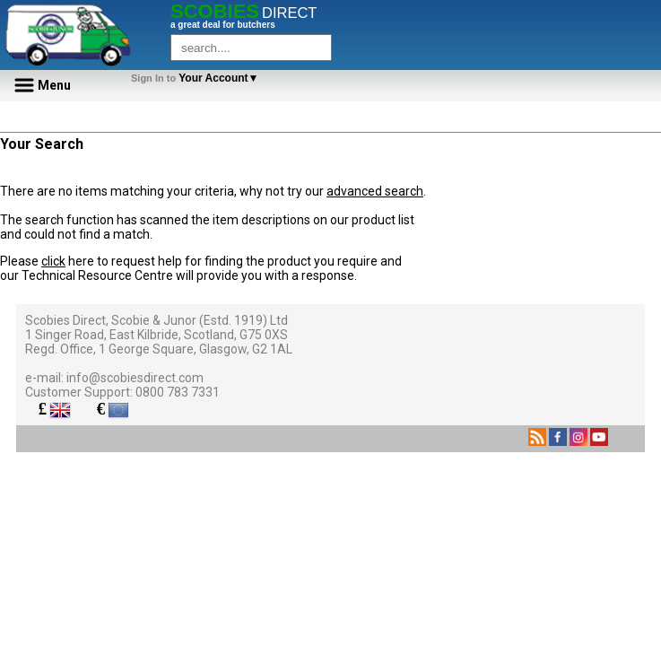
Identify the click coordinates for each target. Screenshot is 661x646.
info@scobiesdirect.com (135, 378)
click (53, 261)
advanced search (374, 191)
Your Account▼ (198, 78)
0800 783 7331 (177, 392)
